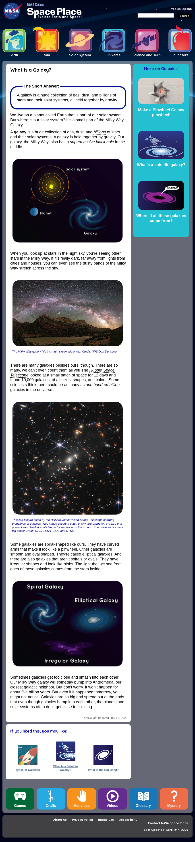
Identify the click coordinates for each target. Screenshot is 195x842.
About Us (60, 819)
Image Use (106, 819)
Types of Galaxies (27, 769)
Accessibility (128, 819)
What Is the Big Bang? (103, 769)
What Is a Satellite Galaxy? (65, 768)
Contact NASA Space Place (168, 823)
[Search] (155, 15)
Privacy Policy (82, 819)
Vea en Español (182, 8)
